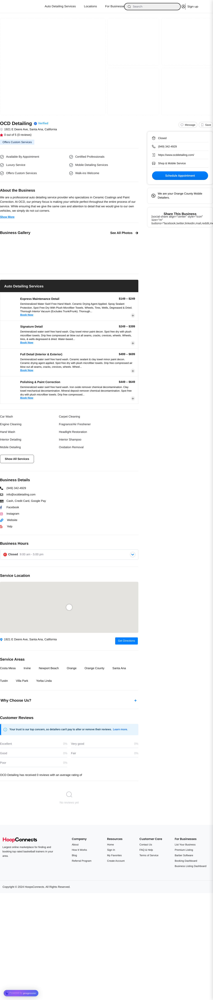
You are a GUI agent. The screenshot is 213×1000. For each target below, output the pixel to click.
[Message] (188, 125)
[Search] (152, 6)
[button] (4, 253)
